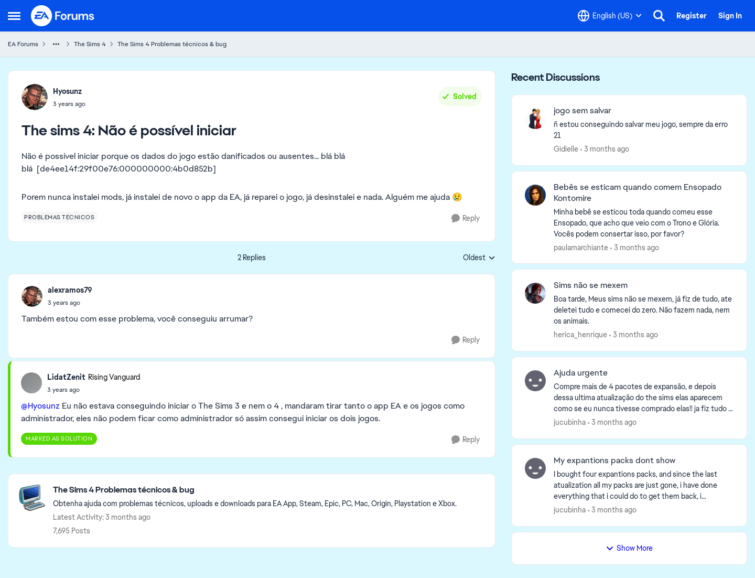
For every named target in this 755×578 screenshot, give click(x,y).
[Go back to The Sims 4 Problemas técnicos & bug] (255, 490)
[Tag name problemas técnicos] (59, 217)
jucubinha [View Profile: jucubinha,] (570, 422)
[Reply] (465, 218)
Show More (629, 548)
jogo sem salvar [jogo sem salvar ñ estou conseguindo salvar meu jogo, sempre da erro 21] (582, 110)
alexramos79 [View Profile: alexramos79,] (70, 290)
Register (691, 15)
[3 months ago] (604, 149)
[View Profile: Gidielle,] (535, 118)
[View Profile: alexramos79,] (31, 296)
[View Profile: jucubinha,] (535, 380)
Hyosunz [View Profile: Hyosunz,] (67, 91)
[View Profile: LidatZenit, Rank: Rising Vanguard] (31, 382)
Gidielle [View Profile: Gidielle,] (566, 149)
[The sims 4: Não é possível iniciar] (70, 302)
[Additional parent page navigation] (56, 44)
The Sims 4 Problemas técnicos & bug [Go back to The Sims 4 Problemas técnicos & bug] (171, 44)
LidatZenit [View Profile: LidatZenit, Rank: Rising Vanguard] (66, 377)
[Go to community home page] (63, 15)
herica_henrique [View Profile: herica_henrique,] (580, 334)
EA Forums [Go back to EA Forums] (23, 44)
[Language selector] (609, 15)
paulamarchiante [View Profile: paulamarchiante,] (581, 247)
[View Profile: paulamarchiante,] (535, 195)
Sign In (730, 15)
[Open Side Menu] (14, 16)
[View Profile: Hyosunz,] (34, 97)
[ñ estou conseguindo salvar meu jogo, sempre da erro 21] (644, 130)
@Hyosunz (40, 405)
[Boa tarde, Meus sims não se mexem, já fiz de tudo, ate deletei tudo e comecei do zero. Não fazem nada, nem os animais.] (644, 310)
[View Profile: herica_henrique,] (535, 293)
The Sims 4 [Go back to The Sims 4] (90, 44)
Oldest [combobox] (479, 258)
